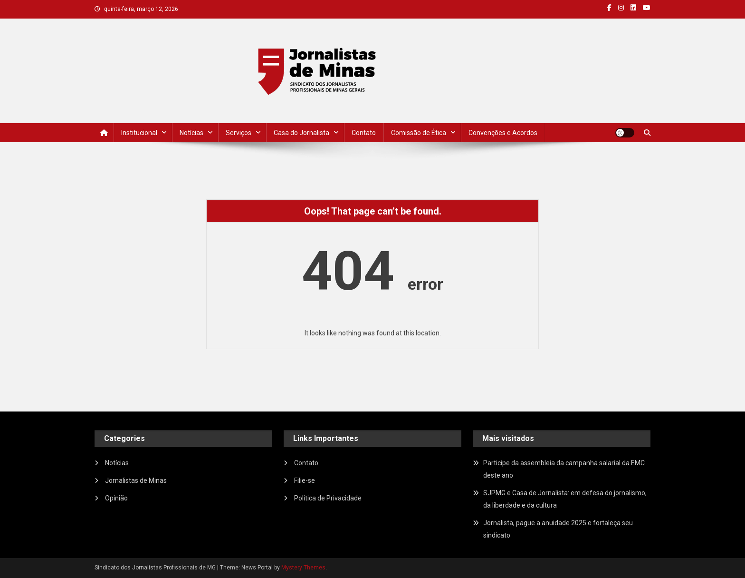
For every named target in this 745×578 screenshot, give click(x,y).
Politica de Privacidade (328, 498)
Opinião (116, 498)
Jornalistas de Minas (136, 480)
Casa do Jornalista (301, 133)
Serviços (238, 133)
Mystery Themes (303, 567)
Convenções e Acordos (502, 133)
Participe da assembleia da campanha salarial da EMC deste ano (564, 469)
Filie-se (304, 480)
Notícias (191, 133)
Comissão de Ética (418, 133)
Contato (364, 133)
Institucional (139, 133)
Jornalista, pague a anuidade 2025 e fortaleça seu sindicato (558, 529)
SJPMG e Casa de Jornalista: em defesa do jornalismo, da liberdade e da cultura (565, 499)
